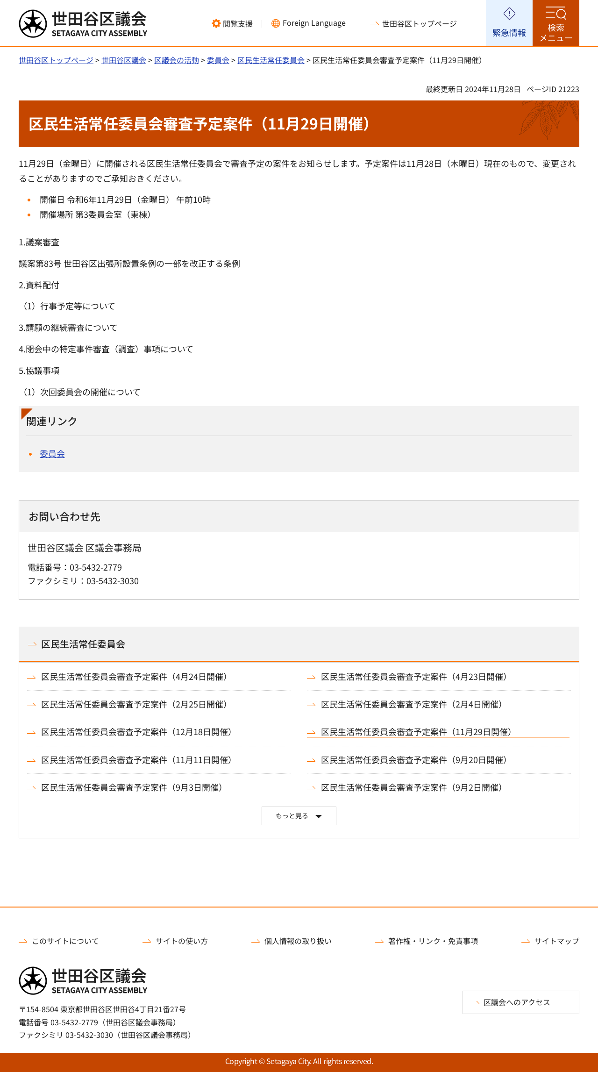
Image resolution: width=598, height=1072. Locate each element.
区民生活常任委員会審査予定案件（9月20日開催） (416, 759)
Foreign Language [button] (314, 22)
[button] (232, 23)
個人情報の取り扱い (298, 940)
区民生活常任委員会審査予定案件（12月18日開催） (138, 731)
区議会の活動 (176, 59)
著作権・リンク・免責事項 (433, 940)
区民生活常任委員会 (271, 59)
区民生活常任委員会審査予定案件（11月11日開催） (138, 759)
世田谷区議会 (123, 59)
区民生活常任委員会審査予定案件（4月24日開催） (136, 676)
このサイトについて (65, 940)
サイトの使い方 (182, 940)
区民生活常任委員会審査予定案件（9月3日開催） (134, 787)
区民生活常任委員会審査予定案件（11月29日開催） (418, 731)
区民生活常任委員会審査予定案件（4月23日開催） (416, 676)
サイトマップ (556, 940)
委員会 (218, 59)
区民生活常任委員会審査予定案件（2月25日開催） (136, 704)
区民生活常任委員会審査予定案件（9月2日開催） (414, 787)
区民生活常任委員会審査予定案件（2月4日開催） (414, 704)
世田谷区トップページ (419, 23)
